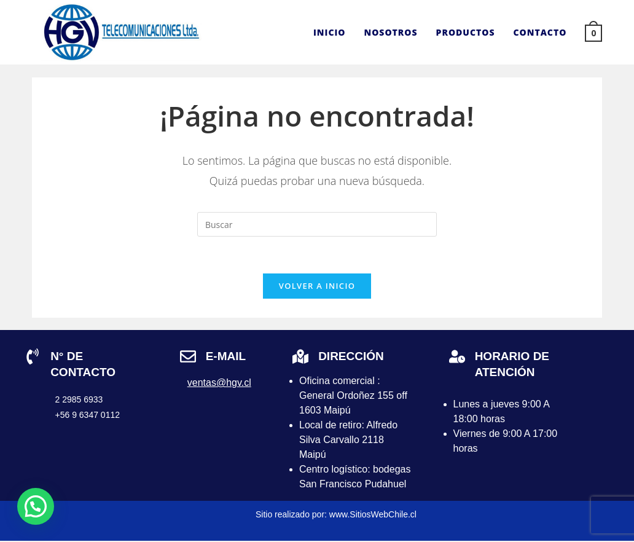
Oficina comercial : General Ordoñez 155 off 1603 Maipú (353, 397)
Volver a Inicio (317, 286)
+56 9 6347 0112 (87, 416)
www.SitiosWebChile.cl (373, 515)
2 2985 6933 (79, 400)
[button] (35, 506)
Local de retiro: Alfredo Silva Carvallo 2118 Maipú (348, 441)
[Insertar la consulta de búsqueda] (317, 224)
